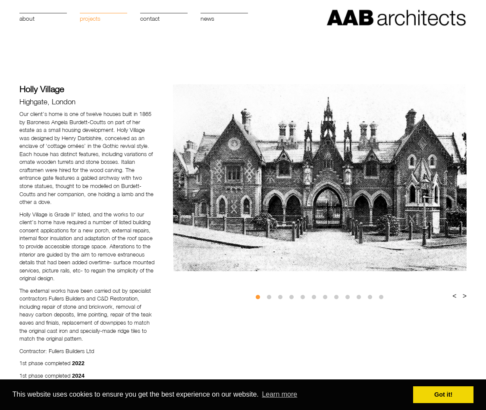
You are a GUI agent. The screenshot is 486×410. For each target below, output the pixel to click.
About (26, 18)
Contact (150, 18)
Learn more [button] (279, 394)
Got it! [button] (443, 394)
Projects (90, 18)
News (207, 18)
